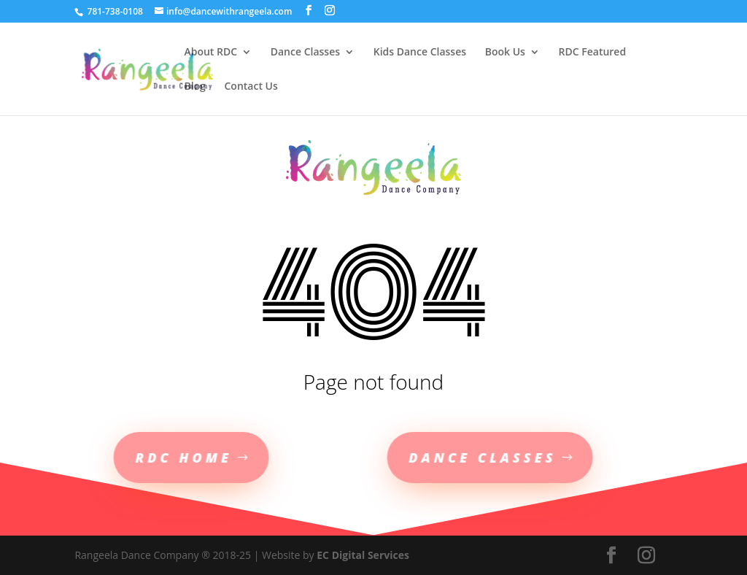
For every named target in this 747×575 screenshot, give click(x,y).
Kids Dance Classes (420, 52)
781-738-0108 (113, 11)
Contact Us (250, 87)
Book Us (505, 52)
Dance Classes (305, 52)
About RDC (210, 52)
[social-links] (308, 10)
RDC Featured (593, 52)
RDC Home (159, 457)
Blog (194, 87)
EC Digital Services (363, 555)
